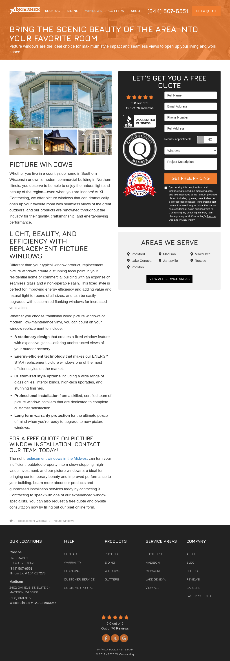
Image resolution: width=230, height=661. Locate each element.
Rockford (136, 254)
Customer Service (79, 579)
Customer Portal (78, 587)
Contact (71, 554)
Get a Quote (206, 11)
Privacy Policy (187, 219)
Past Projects (198, 596)
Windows (112, 571)
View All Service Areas (169, 279)
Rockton (135, 267)
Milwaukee (200, 254)
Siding (110, 562)
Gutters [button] (116, 11)
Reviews (193, 579)
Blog (190, 562)
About (191, 554)
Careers (193, 587)
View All (152, 587)
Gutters (112, 579)
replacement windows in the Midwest (57, 458)
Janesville (168, 260)
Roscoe (198, 260)
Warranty (72, 562)
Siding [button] (72, 11)
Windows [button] (93, 11)
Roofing (111, 554)
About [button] (136, 11)
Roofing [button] (52, 11)
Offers (192, 571)
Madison (167, 254)
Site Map (127, 649)
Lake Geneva (139, 260)
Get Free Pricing (191, 178)
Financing (72, 571)
